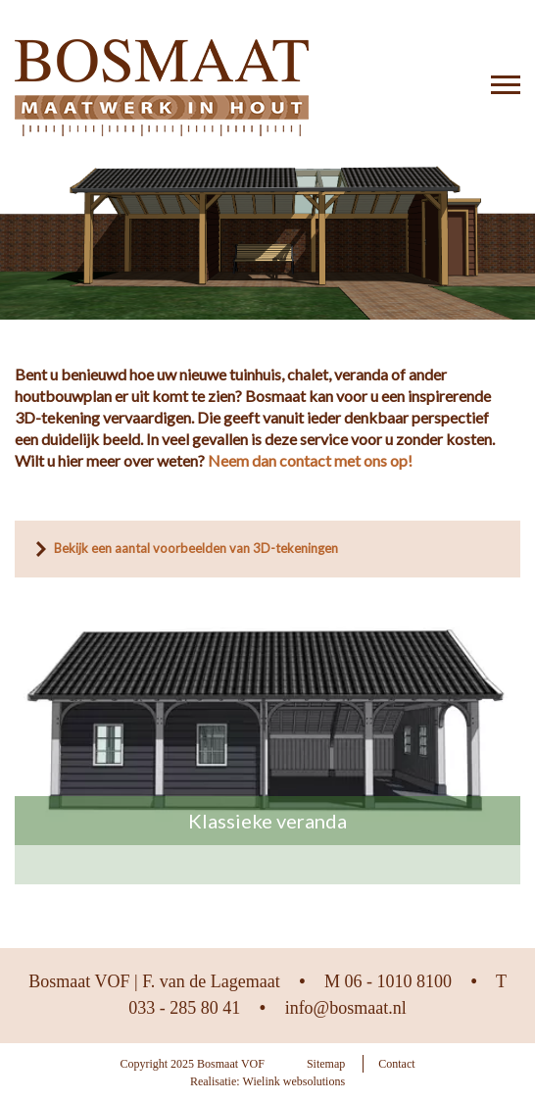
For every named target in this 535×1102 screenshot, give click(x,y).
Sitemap (326, 1064)
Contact (396, 1064)
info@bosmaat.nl (346, 1008)
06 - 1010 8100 (398, 981)
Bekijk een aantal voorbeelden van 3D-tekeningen (196, 548)
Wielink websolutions (294, 1081)
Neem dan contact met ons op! (310, 460)
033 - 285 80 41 (184, 1008)
